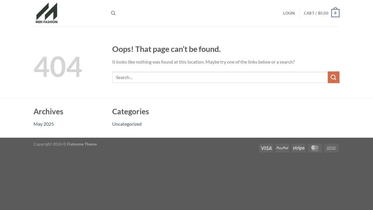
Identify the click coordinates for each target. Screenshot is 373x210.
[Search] (113, 13)
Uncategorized (127, 124)
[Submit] (333, 77)
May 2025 (44, 124)
